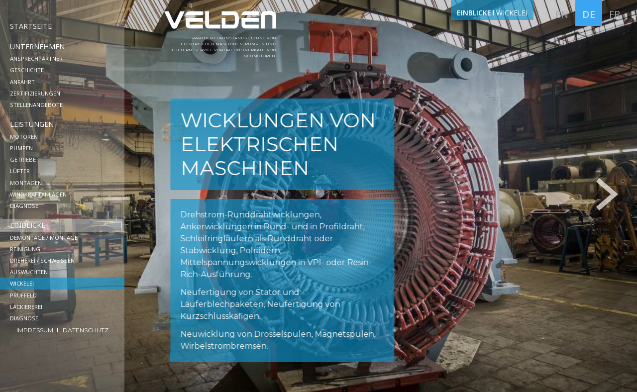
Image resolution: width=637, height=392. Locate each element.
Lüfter (20, 171)
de (588, 14)
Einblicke (27, 225)
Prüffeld (23, 295)
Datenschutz (85, 330)
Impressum (35, 330)
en (561, 14)
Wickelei (22, 283)
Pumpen (21, 148)
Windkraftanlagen (38, 194)
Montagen (26, 183)
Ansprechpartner (36, 58)
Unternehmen (37, 46)
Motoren (24, 136)
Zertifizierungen (35, 93)
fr (614, 14)
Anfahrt (22, 82)
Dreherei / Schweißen (42, 260)
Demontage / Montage (44, 237)
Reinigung (25, 249)
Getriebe (23, 159)
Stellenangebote (36, 104)
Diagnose (24, 205)
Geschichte (27, 70)
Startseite (31, 26)
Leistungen (32, 124)
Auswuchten (29, 272)
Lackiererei (26, 306)
